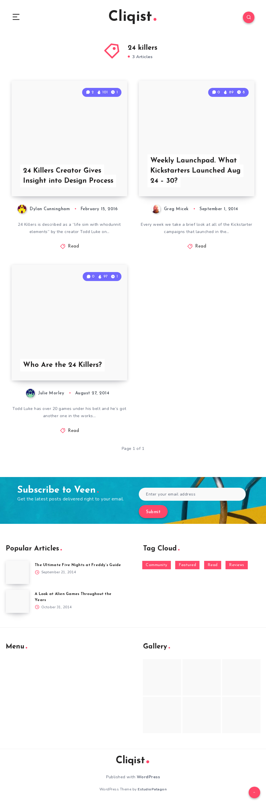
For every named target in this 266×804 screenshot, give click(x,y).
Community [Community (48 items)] (156, 565)
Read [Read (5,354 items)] (213, 565)
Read (73, 246)
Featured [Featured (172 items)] (187, 565)
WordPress (148, 777)
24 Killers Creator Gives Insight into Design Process (68, 175)
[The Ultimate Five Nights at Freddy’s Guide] (17, 572)
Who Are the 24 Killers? (62, 365)
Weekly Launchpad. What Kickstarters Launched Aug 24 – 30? (195, 170)
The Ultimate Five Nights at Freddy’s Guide (78, 565)
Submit (153, 512)
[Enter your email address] (192, 494)
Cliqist (132, 17)
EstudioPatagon (152, 789)
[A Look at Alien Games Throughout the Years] (17, 601)
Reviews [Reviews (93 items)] (236, 565)
